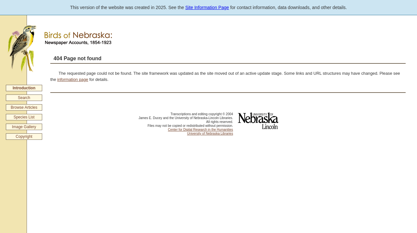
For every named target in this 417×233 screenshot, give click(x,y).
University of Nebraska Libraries (210, 133)
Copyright (24, 136)
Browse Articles (24, 107)
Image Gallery (24, 127)
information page (72, 79)
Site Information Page (207, 7)
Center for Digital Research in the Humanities (200, 129)
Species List (24, 117)
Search (24, 97)
